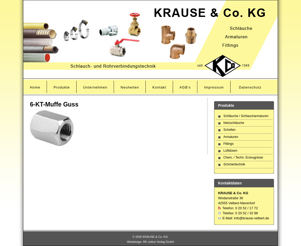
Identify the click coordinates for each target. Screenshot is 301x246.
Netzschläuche (233, 123)
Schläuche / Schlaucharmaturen (245, 116)
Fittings (228, 144)
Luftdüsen (230, 150)
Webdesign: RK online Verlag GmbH (150, 241)
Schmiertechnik (234, 164)
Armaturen (230, 137)
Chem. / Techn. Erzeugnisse (243, 157)
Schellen (229, 130)
